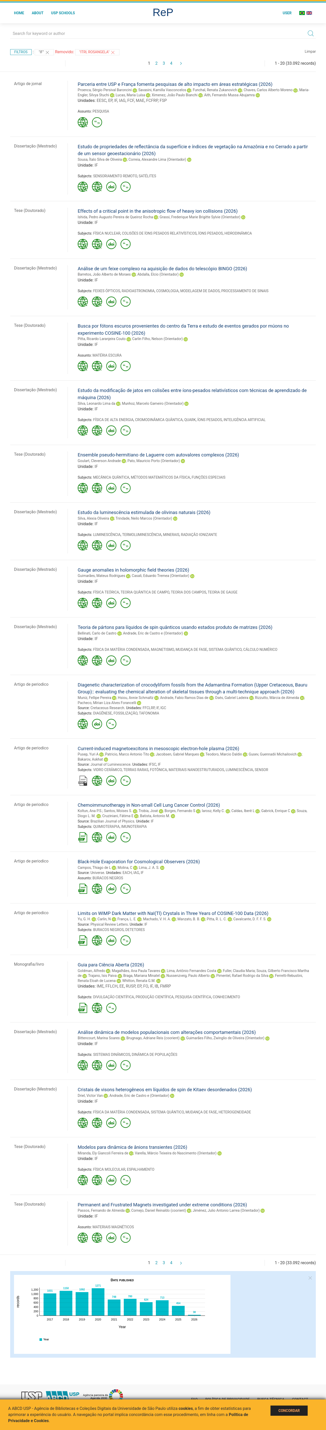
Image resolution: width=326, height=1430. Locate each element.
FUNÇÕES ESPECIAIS (208, 477)
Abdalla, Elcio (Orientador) (158, 274)
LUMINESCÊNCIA (107, 535)
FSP (163, 100)
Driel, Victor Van (90, 1096)
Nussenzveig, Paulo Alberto (188, 976)
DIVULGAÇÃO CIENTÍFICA (113, 997)
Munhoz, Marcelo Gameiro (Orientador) (153, 403)
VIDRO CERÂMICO (107, 770)
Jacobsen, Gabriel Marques (177, 754)
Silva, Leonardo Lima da (96, 403)
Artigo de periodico (31, 684)
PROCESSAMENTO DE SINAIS (244, 291)
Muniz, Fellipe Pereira (94, 698)
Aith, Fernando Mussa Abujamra (229, 95)
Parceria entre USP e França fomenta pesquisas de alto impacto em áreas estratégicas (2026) (175, 84)
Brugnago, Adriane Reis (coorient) (153, 1038)
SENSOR (261, 770)
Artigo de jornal (28, 83)
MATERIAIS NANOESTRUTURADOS (196, 770)
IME (100, 986)
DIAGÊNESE (102, 713)
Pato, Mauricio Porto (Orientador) (153, 461)
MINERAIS (171, 535)
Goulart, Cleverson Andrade (99, 461)
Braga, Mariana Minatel (141, 976)
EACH (127, 873)
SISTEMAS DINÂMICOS (111, 1055)
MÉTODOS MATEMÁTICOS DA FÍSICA (160, 477)
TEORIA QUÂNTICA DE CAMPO (144, 592)
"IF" (44, 52)
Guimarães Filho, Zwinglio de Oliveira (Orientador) (225, 1038)
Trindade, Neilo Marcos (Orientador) (144, 518)
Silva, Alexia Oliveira (93, 518)
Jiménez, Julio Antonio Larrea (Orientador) (226, 1210)
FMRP (165, 986)
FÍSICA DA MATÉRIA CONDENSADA (121, 649)
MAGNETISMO (162, 649)
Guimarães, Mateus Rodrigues (101, 576)
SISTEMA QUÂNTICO (225, 649)
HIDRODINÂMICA (238, 233)
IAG (122, 100)
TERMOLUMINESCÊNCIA (141, 535)
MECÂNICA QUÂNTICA (111, 477)
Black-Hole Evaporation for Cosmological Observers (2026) (139, 861)
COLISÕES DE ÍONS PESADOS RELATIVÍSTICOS (159, 233)
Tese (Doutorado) (30, 210)
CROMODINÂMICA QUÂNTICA (159, 420)
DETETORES (135, 930)
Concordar (289, 1411)
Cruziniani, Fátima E (117, 816)
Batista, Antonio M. (155, 816)
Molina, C (125, 868)
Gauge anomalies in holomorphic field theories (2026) (133, 570)
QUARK (190, 420)
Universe (97, 873)
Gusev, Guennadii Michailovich (272, 754)
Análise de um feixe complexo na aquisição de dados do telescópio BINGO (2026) (162, 268)
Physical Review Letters (109, 924)
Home (19, 13)
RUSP (130, 986)
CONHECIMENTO (226, 997)
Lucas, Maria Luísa (130, 95)
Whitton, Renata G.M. (139, 981)
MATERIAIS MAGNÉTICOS (113, 1227)
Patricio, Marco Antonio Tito (127, 754)
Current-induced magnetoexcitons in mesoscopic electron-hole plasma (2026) (158, 748)
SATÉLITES (147, 176)
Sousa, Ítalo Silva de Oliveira (100, 159)
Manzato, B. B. (189, 919)
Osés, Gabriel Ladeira (231, 698)
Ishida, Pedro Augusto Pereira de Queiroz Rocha (115, 217)
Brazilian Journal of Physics (112, 821)
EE (121, 986)
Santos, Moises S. (118, 811)
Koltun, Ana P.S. (90, 811)
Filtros (21, 52)
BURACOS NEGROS (107, 878)
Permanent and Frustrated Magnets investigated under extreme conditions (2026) (162, 1204)
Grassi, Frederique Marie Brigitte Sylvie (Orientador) (200, 217)
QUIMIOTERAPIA (106, 827)
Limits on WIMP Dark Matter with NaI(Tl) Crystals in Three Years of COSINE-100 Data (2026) (173, 913)
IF (115, 100)
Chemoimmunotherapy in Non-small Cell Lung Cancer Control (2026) (149, 805)
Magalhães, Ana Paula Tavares (136, 971)
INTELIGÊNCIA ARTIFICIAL (245, 420)
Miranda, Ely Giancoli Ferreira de (103, 1153)
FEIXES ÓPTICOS (106, 291)
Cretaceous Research (107, 708)
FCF (130, 100)
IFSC (152, 764)
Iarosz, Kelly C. (213, 811)
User (287, 13)
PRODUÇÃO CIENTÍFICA (154, 997)
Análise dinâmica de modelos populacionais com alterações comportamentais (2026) (167, 1032)
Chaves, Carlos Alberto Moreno (268, 90)
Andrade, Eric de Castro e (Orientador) (153, 633)
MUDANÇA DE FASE (191, 649)
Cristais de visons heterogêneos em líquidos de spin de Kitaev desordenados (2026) (165, 1089)
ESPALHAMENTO (140, 1169)
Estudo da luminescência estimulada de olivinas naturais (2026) (144, 512)
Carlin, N (104, 919)
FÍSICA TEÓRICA (106, 592)
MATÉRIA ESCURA (106, 355)
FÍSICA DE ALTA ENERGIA (113, 420)
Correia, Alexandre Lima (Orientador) (157, 159)
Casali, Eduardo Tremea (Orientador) (160, 576)
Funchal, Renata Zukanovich (215, 90)
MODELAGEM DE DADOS (200, 291)
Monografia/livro (29, 964)
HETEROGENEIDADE (235, 1112)
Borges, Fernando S (180, 811)
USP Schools (63, 13)
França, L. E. (127, 919)
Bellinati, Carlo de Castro (97, 633)
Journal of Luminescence (110, 764)
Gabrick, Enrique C (275, 811)
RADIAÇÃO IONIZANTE (199, 535)
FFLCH (111, 986)
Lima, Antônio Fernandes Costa (191, 971)
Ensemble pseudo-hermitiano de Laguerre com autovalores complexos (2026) (158, 454)
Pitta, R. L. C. (217, 919)
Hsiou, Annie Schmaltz (136, 698)
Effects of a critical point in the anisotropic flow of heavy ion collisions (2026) (158, 211)
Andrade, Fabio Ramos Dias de (184, 698)
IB (156, 986)
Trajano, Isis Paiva (102, 976)
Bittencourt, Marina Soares (99, 1038)
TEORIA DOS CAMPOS (188, 592)
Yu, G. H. (84, 919)
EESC (101, 100)
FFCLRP (149, 708)
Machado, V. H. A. (157, 919)
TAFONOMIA (149, 713)
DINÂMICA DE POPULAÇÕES (154, 1055)
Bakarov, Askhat (90, 759)
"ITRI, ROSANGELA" (97, 52)
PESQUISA (100, 111)
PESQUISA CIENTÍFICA (193, 997)
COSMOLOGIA (167, 291)
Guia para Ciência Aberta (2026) (111, 964)
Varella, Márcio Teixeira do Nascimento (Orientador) (176, 1153)
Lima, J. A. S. (149, 868)
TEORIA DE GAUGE (223, 592)
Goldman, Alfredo (91, 971)
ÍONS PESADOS (210, 233)
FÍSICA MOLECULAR (109, 1169)
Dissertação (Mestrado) (35, 146)
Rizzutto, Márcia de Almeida (277, 698)
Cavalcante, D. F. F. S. (249, 919)
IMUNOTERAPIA (134, 827)
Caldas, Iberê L (243, 811)
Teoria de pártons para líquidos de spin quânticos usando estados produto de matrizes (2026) (175, 627)
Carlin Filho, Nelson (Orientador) (157, 339)
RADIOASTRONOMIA (138, 291)
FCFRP (152, 100)
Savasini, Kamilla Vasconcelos (162, 90)
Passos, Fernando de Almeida (101, 1210)
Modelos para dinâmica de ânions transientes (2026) (132, 1147)
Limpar (310, 51)
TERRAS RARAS (135, 770)
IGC (163, 708)
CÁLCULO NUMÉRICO (260, 649)
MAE (140, 100)
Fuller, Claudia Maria (239, 971)
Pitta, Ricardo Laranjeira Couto (102, 339)
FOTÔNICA (158, 770)
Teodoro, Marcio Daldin (224, 754)
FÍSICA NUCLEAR (106, 233)
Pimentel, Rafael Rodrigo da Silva (242, 976)
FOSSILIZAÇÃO (126, 713)
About (38, 13)
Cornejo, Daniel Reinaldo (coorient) (158, 1210)
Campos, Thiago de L (94, 868)
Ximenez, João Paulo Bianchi (175, 95)
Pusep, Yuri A (88, 754)
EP (110, 100)
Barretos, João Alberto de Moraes (104, 274)
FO (145, 986)
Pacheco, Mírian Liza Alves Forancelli (107, 703)
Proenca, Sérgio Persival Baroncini (105, 90)
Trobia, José (148, 811)
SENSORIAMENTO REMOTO (115, 176)
